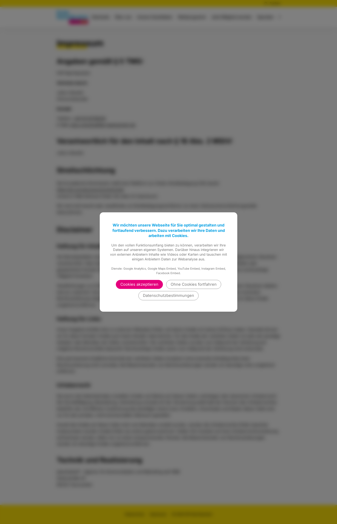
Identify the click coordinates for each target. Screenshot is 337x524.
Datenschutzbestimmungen (168, 295)
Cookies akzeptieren (139, 284)
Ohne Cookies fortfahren (194, 284)
